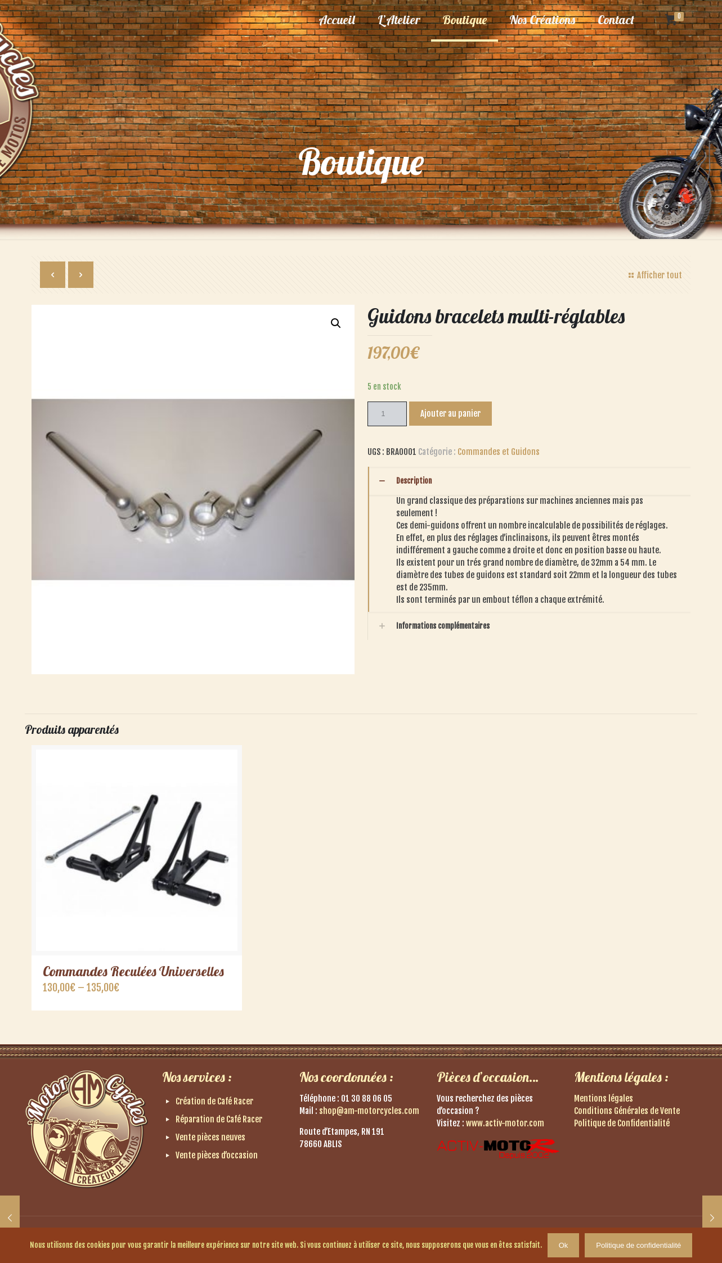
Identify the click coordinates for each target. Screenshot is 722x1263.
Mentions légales (603, 1098)
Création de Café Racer (214, 1101)
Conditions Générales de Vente (627, 1111)
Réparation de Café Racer (219, 1119)
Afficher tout (653, 275)
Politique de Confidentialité (622, 1123)
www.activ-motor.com (505, 1123)
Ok (563, 1245)
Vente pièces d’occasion (217, 1155)
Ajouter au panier (450, 413)
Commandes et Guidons (499, 451)
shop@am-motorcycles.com (369, 1111)
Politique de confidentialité (638, 1245)
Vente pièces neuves (210, 1137)
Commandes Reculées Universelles (133, 971)
